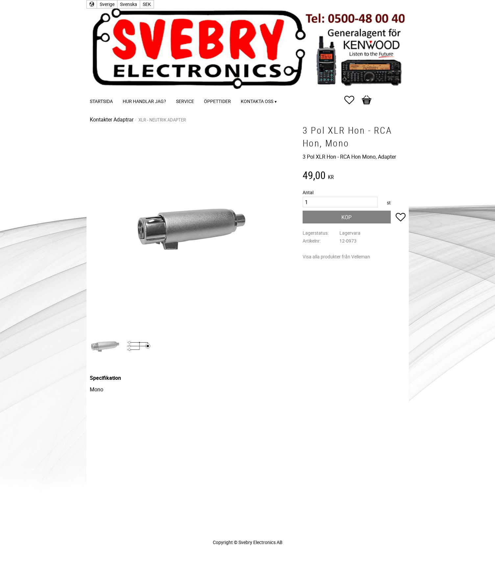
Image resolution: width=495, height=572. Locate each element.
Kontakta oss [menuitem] (257, 101)
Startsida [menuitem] (101, 101)
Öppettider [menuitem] (217, 101)
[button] (352, 100)
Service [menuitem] (185, 101)
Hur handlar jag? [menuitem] (144, 101)
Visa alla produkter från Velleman (336, 256)
